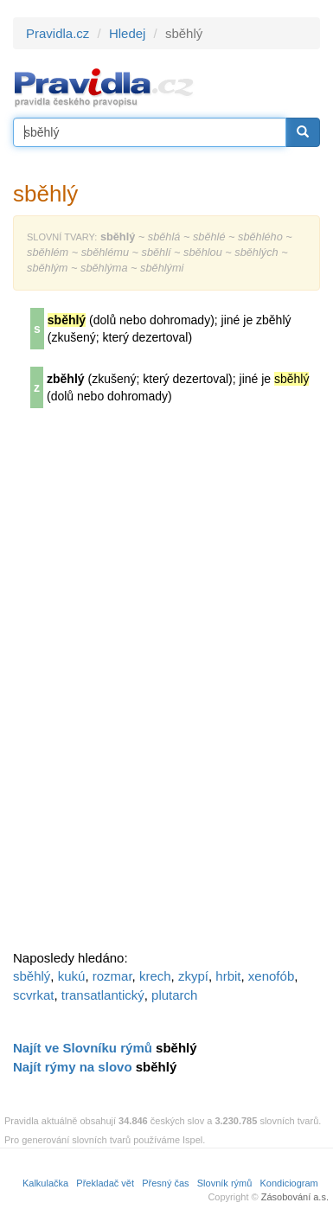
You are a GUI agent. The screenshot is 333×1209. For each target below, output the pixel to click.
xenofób (271, 976)
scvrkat (33, 995)
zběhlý (66, 379)
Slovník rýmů (225, 1183)
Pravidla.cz (57, 33)
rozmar (112, 976)
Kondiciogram (289, 1183)
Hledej (127, 33)
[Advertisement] (142, 684)
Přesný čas (165, 1183)
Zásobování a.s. (295, 1197)
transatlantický (102, 995)
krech (155, 976)
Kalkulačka (45, 1183)
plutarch (174, 995)
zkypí (193, 976)
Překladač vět (105, 1183)
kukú (72, 976)
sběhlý (31, 976)
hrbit (227, 976)
